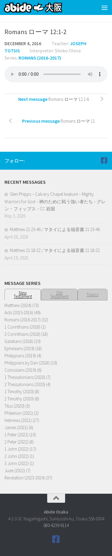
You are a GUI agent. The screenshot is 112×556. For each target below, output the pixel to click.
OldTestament (59, 294)
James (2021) (16, 427)
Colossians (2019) (20, 370)
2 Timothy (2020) (19, 399)
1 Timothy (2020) (19, 391)
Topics (92, 294)
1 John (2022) (16, 449)
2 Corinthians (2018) (22, 334)
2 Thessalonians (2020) (24, 384)
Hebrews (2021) (18, 420)
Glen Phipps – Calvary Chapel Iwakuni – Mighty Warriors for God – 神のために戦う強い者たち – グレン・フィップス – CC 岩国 (55, 201)
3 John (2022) (16, 463)
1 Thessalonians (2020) (24, 377)
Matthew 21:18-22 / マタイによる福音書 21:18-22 (55, 250)
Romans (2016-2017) (40, 58)
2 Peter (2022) (16, 442)
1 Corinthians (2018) (22, 327)
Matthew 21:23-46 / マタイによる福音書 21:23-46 (55, 229)
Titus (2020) (14, 406)
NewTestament (23, 294)
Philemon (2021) (18, 413)
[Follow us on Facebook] (104, 160)
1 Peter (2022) (16, 434)
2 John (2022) (16, 456)
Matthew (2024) (17, 305)
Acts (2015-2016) (18, 312)
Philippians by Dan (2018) (27, 363)
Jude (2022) (14, 470)
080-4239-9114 (56, 525)
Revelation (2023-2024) (24, 478)
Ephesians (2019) (19, 348)
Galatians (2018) (18, 341)
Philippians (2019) (20, 355)
